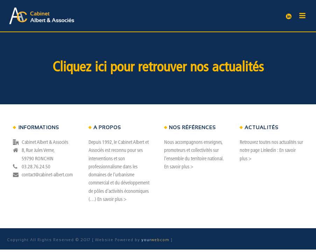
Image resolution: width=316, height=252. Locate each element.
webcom (156, 240)
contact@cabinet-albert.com (47, 175)
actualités (238, 68)
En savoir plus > (111, 199)
